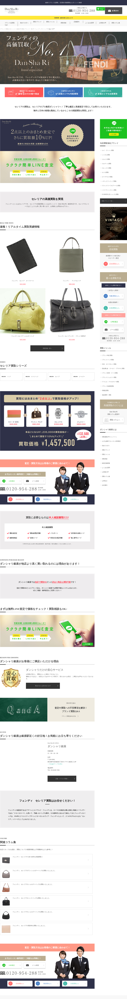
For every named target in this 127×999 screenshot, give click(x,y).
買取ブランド (106, 449)
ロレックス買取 (106, 167)
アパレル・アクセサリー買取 (110, 381)
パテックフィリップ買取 (109, 180)
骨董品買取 (105, 389)
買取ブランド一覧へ (107, 200)
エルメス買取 (106, 158)
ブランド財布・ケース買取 (110, 372)
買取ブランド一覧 (29, 29)
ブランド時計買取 (107, 354)
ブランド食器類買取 (108, 385)
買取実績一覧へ (47, 271)
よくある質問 (106, 466)
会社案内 (104, 484)
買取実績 (104, 458)
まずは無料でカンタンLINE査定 (111, 440)
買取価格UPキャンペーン (109, 436)
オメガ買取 (105, 171)
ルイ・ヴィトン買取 (108, 149)
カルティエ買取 (106, 162)
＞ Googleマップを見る (55, 687)
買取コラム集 (106, 475)
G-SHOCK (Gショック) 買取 (110, 193)
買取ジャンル (106, 453)
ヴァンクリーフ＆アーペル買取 (111, 184)
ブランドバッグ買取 (108, 359)
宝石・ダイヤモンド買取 (109, 363)
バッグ (48, 29)
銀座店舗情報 (106, 462)
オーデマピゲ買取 (107, 176)
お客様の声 (105, 471)
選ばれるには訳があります (43, 609)
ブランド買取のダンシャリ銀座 (10, 29)
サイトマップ (87, 990)
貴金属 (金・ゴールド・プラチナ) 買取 (113, 367)
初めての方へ (106, 444)
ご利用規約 (49, 990)
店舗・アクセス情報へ (61, 701)
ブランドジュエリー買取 (109, 376)
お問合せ (104, 480)
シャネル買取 (106, 154)
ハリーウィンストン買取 (109, 189)
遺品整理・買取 (106, 394)
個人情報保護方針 (62, 990)
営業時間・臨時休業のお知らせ (62, 18)
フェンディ (40, 29)
